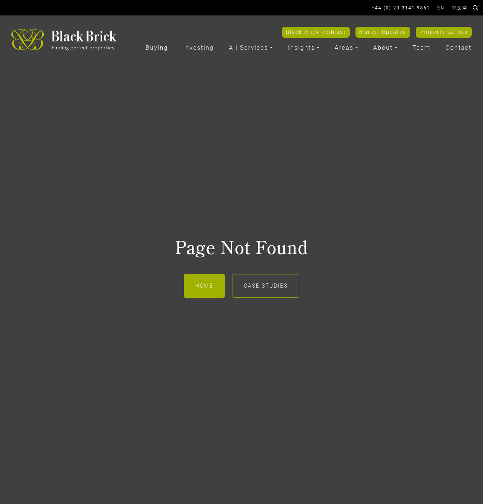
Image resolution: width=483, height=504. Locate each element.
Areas (344, 47)
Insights (301, 47)
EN (441, 8)
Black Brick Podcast (316, 32)
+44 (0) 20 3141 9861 (401, 8)
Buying (157, 47)
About (383, 47)
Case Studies (266, 286)
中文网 (460, 8)
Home (204, 286)
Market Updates (382, 32)
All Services (248, 47)
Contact (459, 47)
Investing (198, 47)
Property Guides (444, 32)
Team (421, 47)
